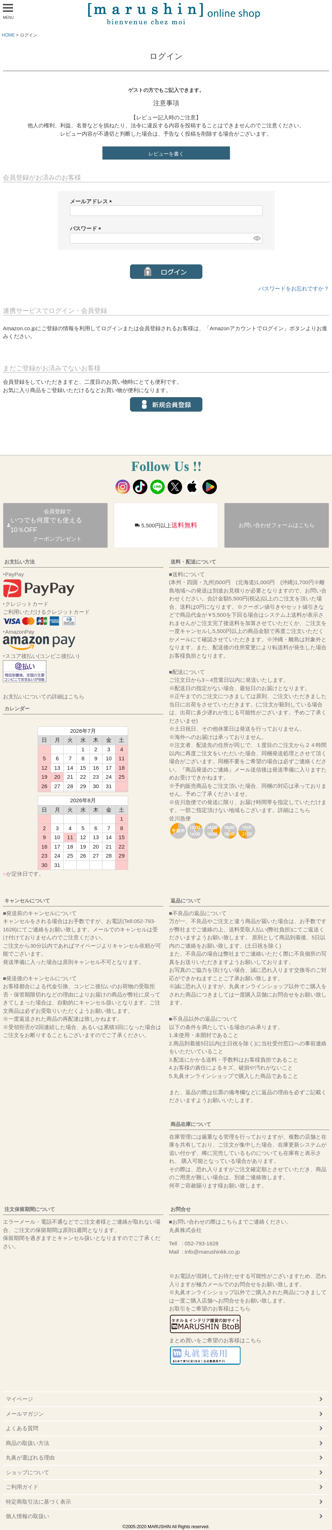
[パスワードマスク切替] (257, 238)
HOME (8, 35)
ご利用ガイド (22, 1487)
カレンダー (17, 708)
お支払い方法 (19, 562)
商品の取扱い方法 (27, 1443)
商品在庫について (191, 1124)
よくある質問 (22, 1428)
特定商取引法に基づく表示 (38, 1502)
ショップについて (27, 1472)
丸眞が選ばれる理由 (30, 1457)
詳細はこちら (294, 810)
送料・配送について (193, 562)
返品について (186, 901)
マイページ (19, 1399)
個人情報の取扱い (27, 1516)
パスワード (87, 228)
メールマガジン (25, 1414)
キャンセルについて (27, 901)
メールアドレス (92, 201)
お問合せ (181, 1209)
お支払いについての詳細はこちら (43, 696)
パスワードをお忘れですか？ (294, 288)
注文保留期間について (29, 1209)
